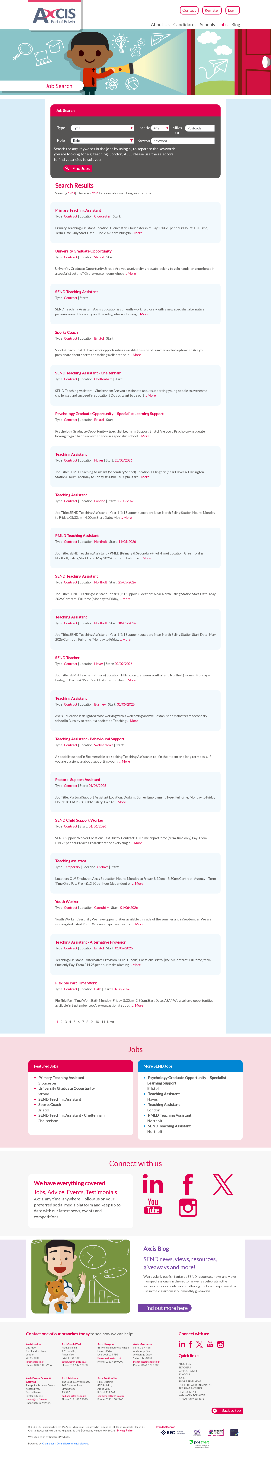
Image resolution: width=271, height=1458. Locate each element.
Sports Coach (66, 332)
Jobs (223, 24)
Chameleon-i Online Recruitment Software (65, 1443)
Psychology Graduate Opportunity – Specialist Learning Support (109, 413)
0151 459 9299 (114, 1361)
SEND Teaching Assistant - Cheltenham (88, 373)
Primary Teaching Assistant (78, 210)
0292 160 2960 (114, 1399)
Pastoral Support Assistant (77, 779)
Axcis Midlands (70, 1378)
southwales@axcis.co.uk (110, 1395)
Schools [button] (207, 24)
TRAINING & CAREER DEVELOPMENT (190, 1390)
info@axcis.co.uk (35, 1361)
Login (233, 10)
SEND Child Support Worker (79, 820)
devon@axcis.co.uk (36, 1399)
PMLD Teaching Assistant (77, 535)
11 (103, 1022)
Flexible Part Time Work (76, 983)
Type (61, 127)
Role (61, 140)
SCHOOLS (184, 1374)
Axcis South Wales (107, 1378)
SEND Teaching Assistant (76, 291)
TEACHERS (185, 1367)
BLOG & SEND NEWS (190, 1381)
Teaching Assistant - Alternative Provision (90, 942)
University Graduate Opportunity (83, 251)
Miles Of (177, 130)
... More (136, 233)
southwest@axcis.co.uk (74, 1361)
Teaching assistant (70, 861)
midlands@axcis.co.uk (74, 1395)
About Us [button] (160, 24)
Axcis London (33, 1344)
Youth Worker (67, 901)
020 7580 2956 (42, 1365)
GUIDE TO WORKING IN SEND (195, 1385)
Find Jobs (81, 168)
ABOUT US (185, 1363)
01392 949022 (42, 1402)
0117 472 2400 (78, 1365)
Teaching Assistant (71, 454)
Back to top (226, 1410)
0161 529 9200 (150, 1365)
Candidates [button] (184, 24)
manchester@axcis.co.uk (146, 1361)
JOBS (182, 1377)
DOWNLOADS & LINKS (191, 1399)
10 (97, 1022)
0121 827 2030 (78, 1399)
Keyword (143, 140)
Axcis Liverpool (105, 1344)
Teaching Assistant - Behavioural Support (89, 739)
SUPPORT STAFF (188, 1370)
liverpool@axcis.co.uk (109, 1358)
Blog (235, 24)
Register (212, 10)
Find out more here (165, 1308)
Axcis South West (71, 1344)
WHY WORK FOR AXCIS (192, 1395)
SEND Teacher (67, 657)
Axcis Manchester (143, 1344)
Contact (189, 10)
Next (110, 1022)
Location (143, 127)
